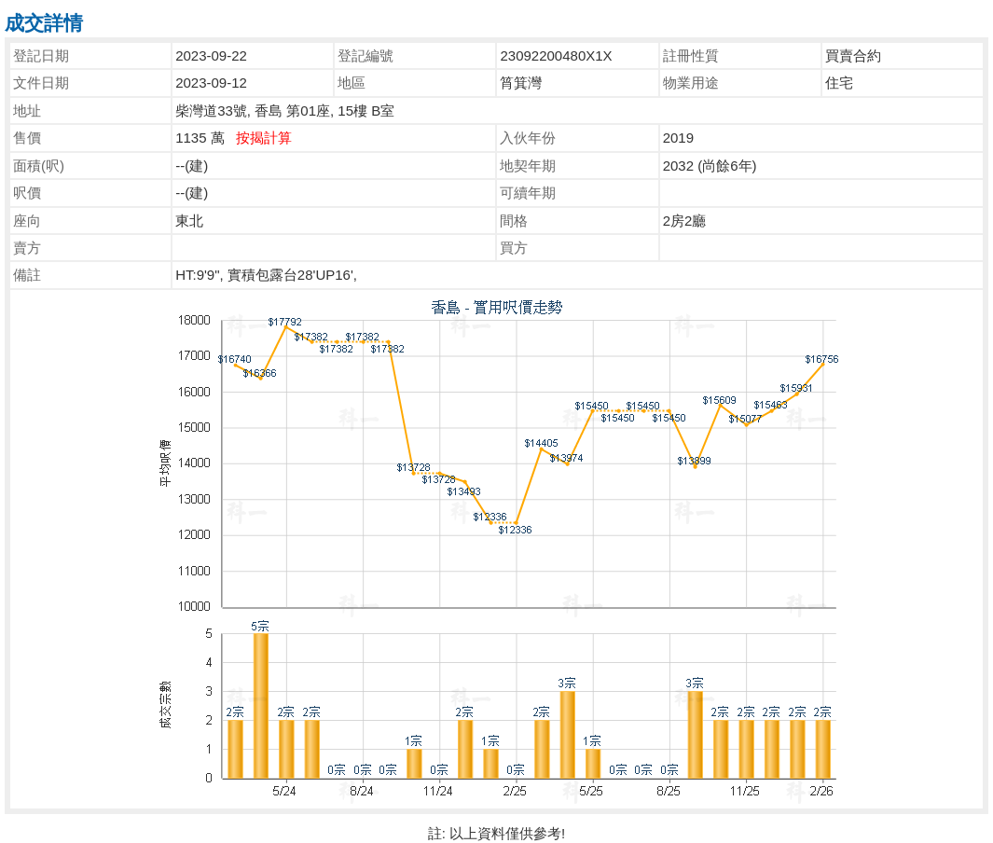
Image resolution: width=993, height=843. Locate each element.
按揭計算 (264, 137)
